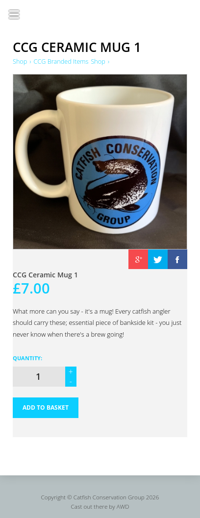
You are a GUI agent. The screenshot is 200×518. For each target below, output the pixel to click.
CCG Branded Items (62, 61)
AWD (123, 507)
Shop (20, 61)
